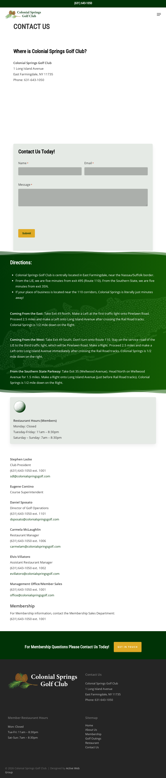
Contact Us (92, 747)
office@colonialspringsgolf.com (32, 595)
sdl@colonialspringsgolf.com (30, 476)
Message (25, 185)
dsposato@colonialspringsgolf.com (34, 519)
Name (23, 163)
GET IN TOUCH (128, 646)
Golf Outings (93, 738)
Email (89, 163)
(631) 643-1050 (83, 3)
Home (89, 725)
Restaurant (92, 742)
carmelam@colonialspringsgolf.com (35, 546)
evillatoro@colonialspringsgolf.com (35, 574)
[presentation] (46, 218)
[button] (159, 14)
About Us (91, 729)
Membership (93, 734)
